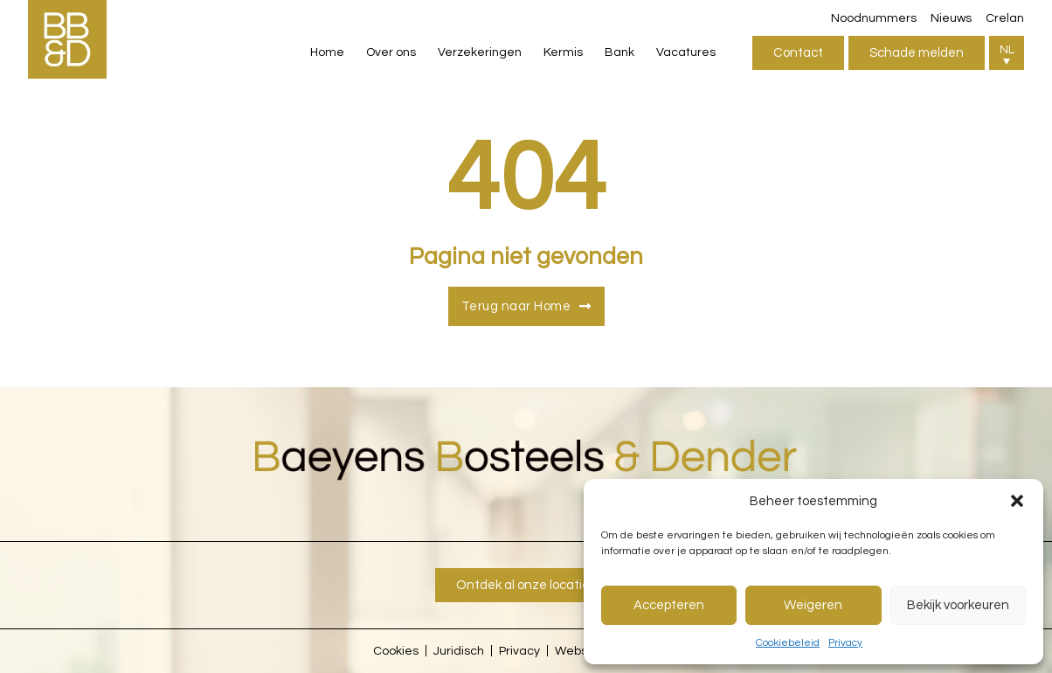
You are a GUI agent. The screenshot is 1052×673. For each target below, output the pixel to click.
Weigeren (813, 605)
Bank (619, 52)
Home (327, 52)
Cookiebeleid (788, 643)
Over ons (391, 52)
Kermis (563, 52)
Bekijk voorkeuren (958, 605)
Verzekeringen (480, 52)
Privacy (845, 643)
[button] (1017, 501)
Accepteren (668, 605)
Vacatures (686, 52)
